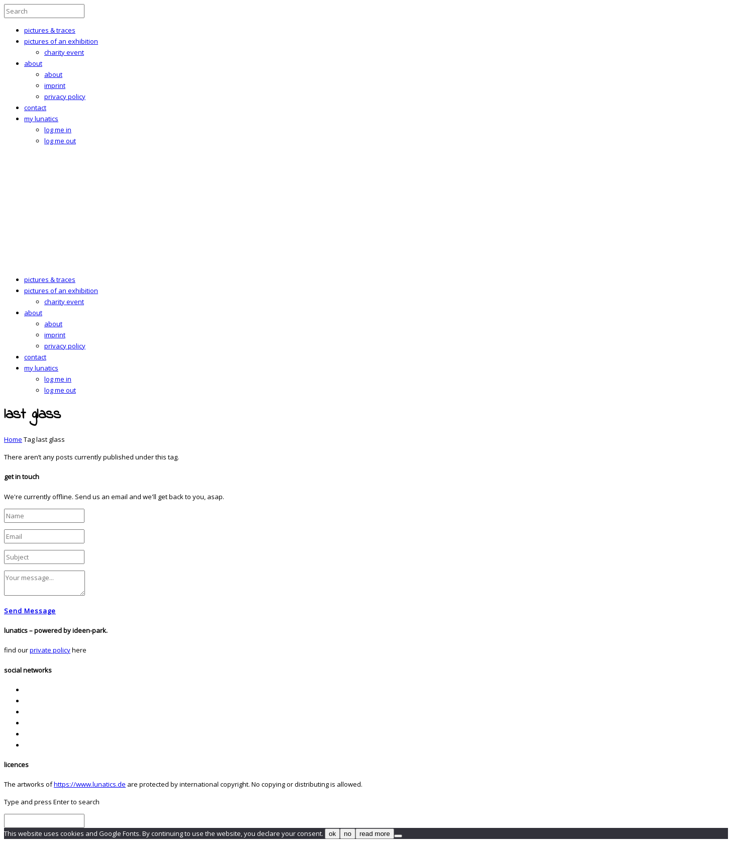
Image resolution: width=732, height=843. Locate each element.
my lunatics (41, 118)
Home (13, 439)
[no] (398, 835)
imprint (54, 85)
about (33, 63)
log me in (57, 129)
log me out (60, 140)
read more (374, 833)
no (347, 833)
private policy (50, 649)
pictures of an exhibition (61, 41)
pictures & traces (49, 30)
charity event (64, 52)
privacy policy (64, 96)
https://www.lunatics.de (90, 784)
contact (35, 107)
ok (332, 833)
